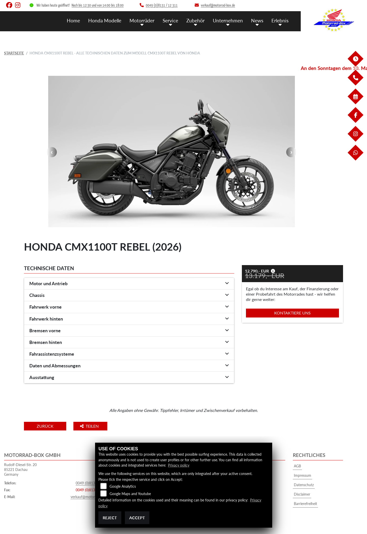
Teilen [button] (90, 426)
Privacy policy (178, 465)
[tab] (129, 284)
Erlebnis (280, 20)
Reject (110, 517)
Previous (52, 152)
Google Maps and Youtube (130, 494)
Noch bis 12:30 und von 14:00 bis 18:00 (98, 5)
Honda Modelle (104, 20)
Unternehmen (228, 20)
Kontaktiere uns (292, 312)
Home (73, 20)
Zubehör (195, 20)
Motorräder (141, 20)
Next (291, 152)
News (257, 20)
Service (170, 20)
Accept (137, 517)
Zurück (45, 426)
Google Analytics (123, 486)
